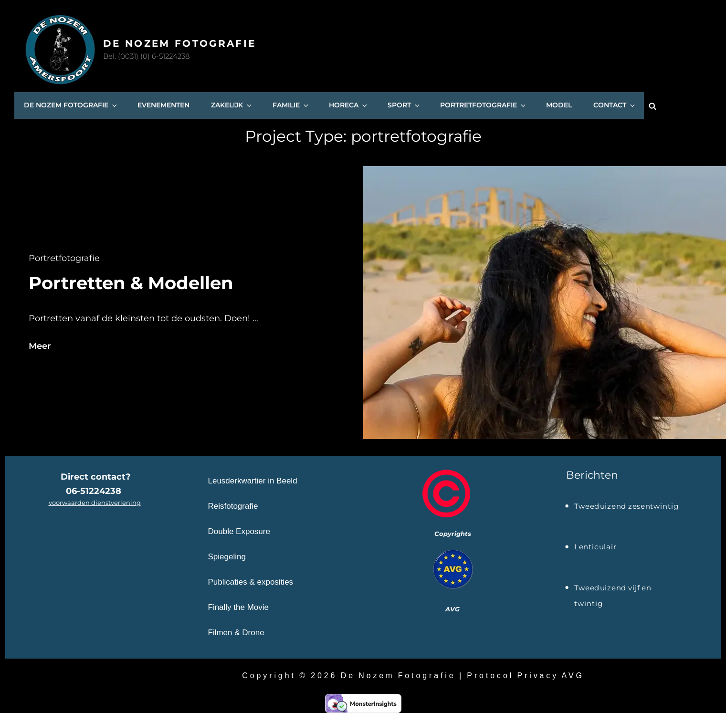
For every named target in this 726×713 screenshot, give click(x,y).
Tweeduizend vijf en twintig (612, 589)
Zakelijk (232, 105)
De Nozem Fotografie (179, 43)
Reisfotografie (233, 505)
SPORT (404, 105)
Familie (290, 105)
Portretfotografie (483, 105)
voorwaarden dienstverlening (95, 502)
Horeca (348, 105)
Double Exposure (239, 530)
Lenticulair (595, 547)
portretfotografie (64, 258)
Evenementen (163, 105)
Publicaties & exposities (251, 581)
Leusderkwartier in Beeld (252, 480)
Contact (614, 105)
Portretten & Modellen (131, 283)
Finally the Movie (238, 606)
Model (558, 105)
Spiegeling (227, 556)
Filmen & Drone (236, 632)
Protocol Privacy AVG (525, 675)
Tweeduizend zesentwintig (626, 506)
